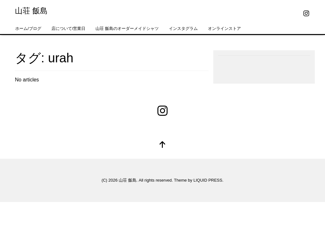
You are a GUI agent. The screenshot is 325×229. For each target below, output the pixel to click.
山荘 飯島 (31, 10)
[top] (162, 145)
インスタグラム (183, 28)
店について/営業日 (68, 28)
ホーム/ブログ (28, 28)
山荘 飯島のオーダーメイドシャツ (127, 28)
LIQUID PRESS (207, 180)
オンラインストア (224, 28)
